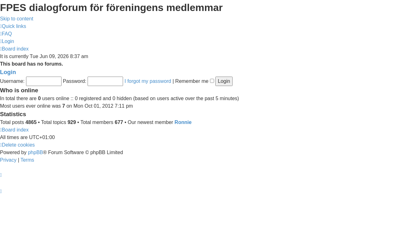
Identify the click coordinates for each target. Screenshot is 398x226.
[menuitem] (6, 33)
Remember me (194, 81)
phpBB (35, 152)
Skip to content (16, 18)
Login (8, 72)
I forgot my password (148, 81)
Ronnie (183, 122)
